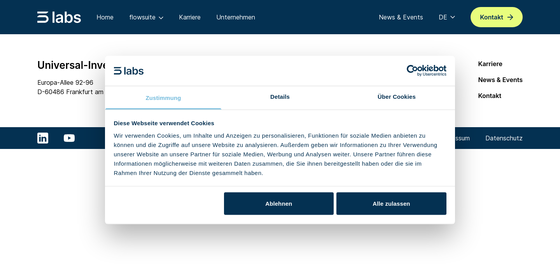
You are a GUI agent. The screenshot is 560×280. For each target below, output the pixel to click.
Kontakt (489, 96)
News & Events (500, 80)
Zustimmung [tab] (163, 97)
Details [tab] (280, 96)
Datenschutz (504, 138)
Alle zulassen (391, 203)
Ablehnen (278, 203)
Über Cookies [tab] (397, 96)
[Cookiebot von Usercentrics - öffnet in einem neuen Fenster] (412, 71)
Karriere (490, 64)
